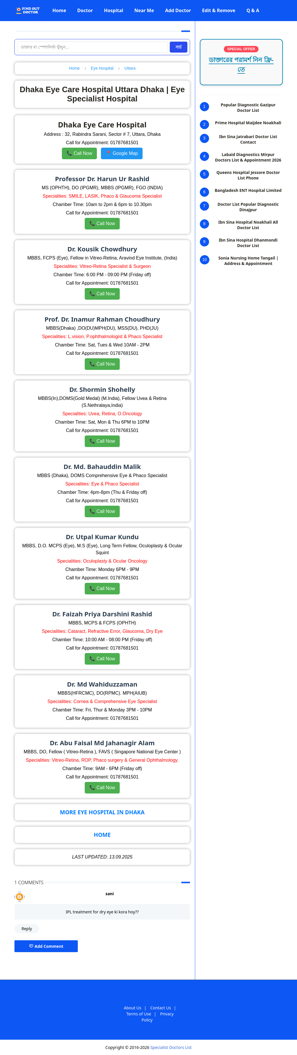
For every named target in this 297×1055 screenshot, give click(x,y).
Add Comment (46, 946)
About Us (132, 1007)
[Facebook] (267, 10)
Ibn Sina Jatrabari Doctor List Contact (248, 139)
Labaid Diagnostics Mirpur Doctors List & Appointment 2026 (248, 157)
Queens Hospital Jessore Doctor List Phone (248, 175)
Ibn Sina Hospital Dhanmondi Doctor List (248, 242)
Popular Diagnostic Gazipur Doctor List (248, 107)
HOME (102, 835)
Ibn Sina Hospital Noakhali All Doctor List (248, 224)
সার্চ (179, 47)
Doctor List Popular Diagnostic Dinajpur (248, 206)
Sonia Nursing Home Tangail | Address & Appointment (248, 260)
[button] (59, 10)
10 (204, 259)
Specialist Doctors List (171, 1047)
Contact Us (160, 1007)
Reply (27, 928)
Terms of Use (138, 1014)
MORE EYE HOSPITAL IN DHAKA (102, 812)
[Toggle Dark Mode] (274, 10)
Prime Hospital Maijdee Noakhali (248, 122)
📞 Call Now (79, 153)
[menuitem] (59, 10)
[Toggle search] (280, 10)
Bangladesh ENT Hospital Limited (248, 190)
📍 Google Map (122, 153)
